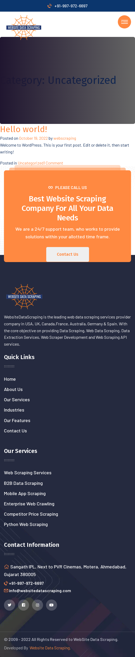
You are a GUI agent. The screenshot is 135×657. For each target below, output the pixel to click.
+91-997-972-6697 (67, 5)
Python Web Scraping (26, 524)
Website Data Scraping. (49, 647)
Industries (14, 410)
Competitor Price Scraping (31, 514)
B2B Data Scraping (23, 483)
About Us (13, 389)
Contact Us (15, 430)
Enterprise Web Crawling (29, 503)
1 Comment (53, 162)
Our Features (17, 420)
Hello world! (23, 129)
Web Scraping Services (28, 472)
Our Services (17, 399)
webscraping (64, 138)
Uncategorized (31, 162)
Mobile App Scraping (25, 493)
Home (10, 379)
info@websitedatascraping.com (40, 590)
